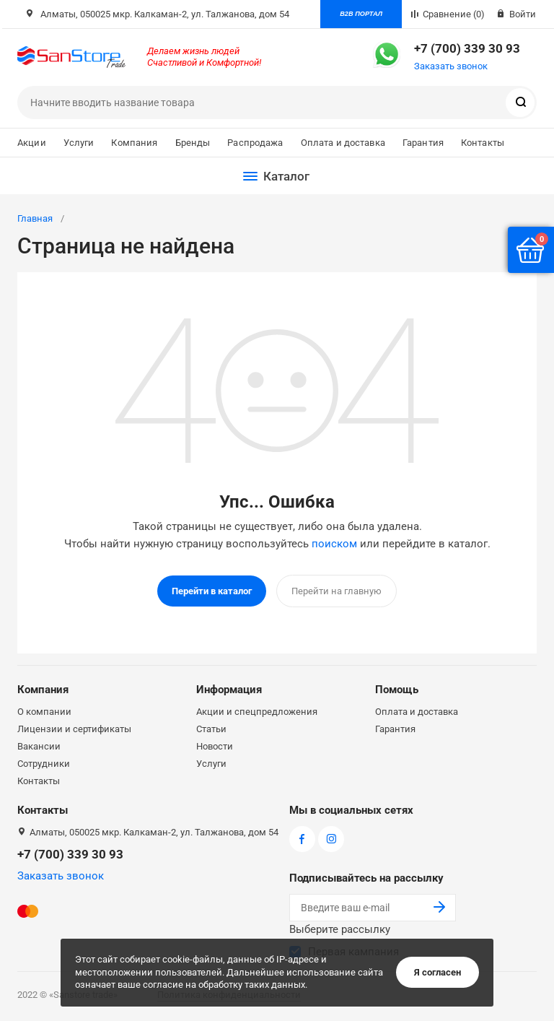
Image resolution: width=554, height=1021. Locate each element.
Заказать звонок (451, 66)
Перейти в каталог (212, 591)
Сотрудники (43, 763)
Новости (214, 746)
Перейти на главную (336, 591)
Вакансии (39, 746)
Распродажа (255, 142)
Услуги (78, 142)
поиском (334, 543)
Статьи (211, 729)
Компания (134, 142)
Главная (35, 218)
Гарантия (423, 142)
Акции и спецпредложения (256, 711)
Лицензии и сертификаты (74, 729)
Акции (31, 142)
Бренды (193, 142)
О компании (44, 711)
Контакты (482, 142)
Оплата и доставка (343, 142)
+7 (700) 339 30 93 (467, 48)
